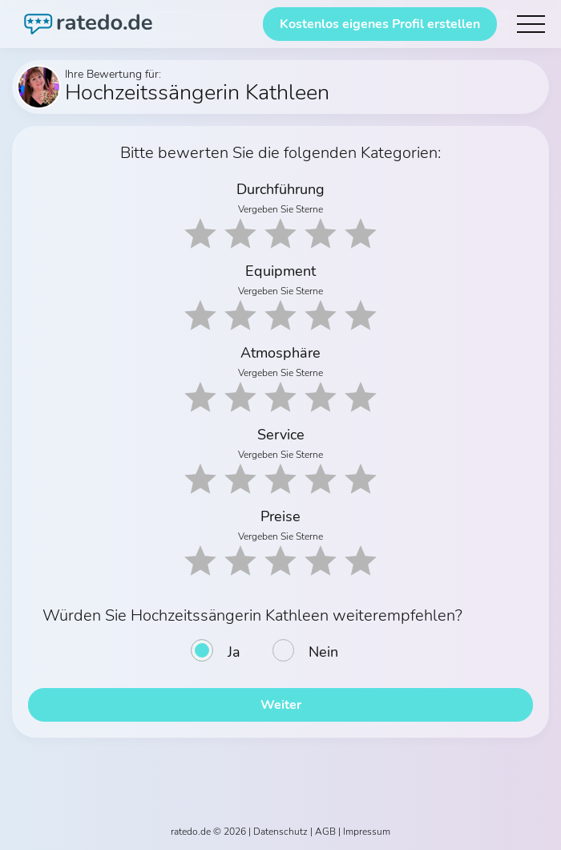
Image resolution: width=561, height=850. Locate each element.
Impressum (366, 831)
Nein (323, 652)
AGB (325, 831)
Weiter (280, 705)
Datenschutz (280, 831)
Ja (234, 652)
